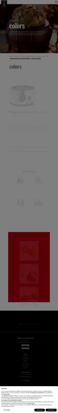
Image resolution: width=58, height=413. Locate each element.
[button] (56, 388)
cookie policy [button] (7, 394)
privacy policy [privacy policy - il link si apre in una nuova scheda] (31, 403)
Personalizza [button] (7, 410)
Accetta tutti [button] (51, 410)
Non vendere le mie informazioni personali (11, 400)
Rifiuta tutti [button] (39, 410)
